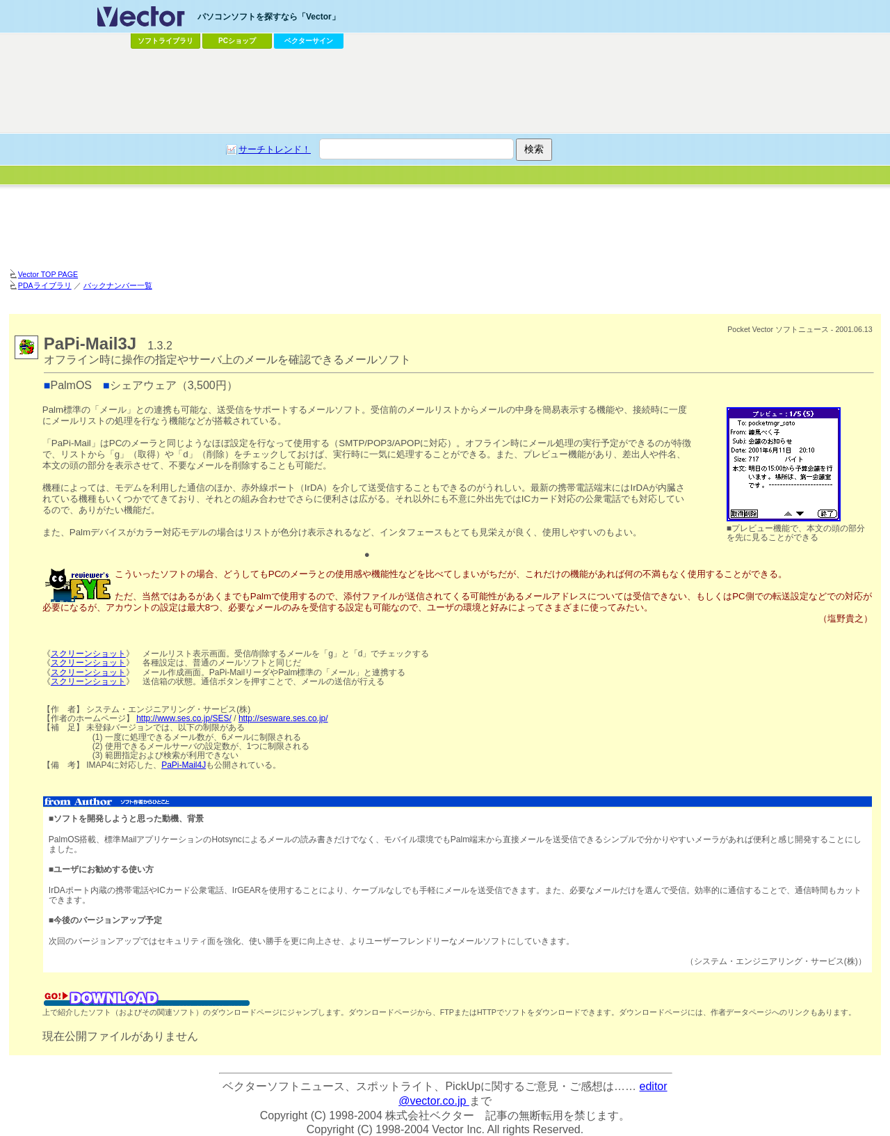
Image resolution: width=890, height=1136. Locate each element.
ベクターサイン (308, 41)
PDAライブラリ (45, 285)
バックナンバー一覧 (117, 285)
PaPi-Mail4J (183, 765)
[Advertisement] (445, 226)
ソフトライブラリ (165, 41)
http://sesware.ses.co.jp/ (283, 718)
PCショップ (237, 41)
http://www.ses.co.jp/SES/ (184, 718)
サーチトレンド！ (274, 149)
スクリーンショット (88, 653)
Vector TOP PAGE (48, 274)
